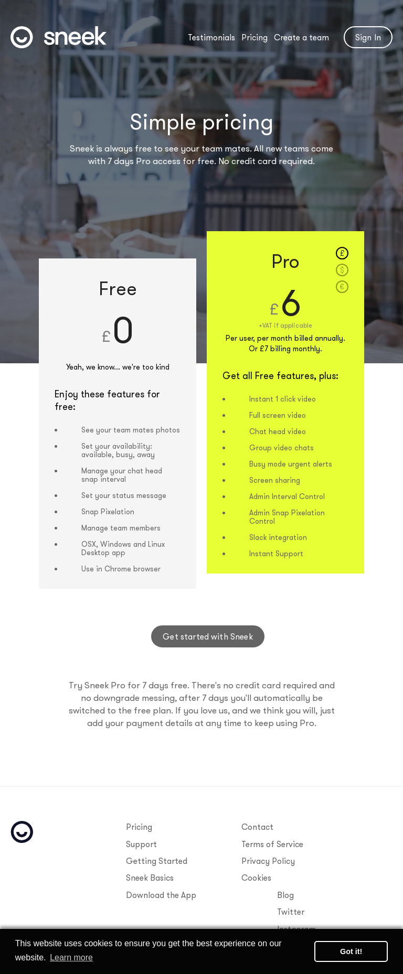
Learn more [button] (71, 957)
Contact (257, 826)
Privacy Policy (268, 861)
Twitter (290, 911)
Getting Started (156, 861)
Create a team (301, 37)
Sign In (368, 37)
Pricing (254, 37)
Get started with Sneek (208, 636)
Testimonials (211, 37)
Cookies (256, 877)
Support (141, 844)
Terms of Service (272, 844)
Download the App (161, 895)
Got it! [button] (351, 951)
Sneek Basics (150, 877)
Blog (285, 895)
